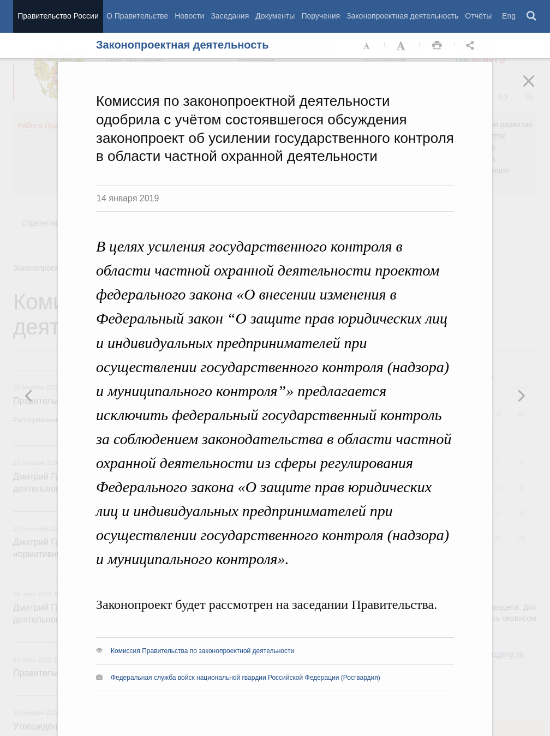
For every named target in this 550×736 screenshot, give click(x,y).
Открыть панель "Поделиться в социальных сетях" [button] (472, 46)
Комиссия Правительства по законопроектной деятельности (202, 651)
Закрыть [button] (536, 88)
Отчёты (478, 15)
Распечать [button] (437, 46)
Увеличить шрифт (402, 46)
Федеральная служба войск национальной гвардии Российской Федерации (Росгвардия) (245, 677)
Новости (189, 15)
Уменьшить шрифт (367, 46)
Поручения (320, 15)
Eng (509, 15)
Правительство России (57, 15)
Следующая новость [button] (29, 395)
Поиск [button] (532, 16)
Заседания (230, 15)
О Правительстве (137, 15)
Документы (275, 15)
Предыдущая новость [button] (521, 395)
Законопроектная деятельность (402, 15)
